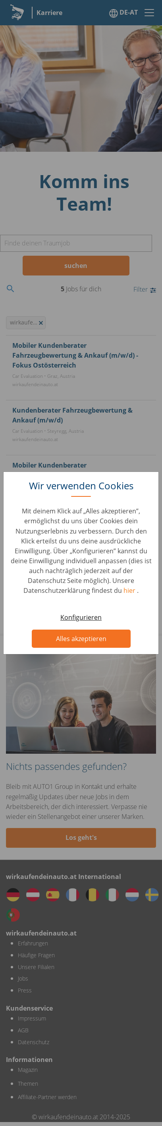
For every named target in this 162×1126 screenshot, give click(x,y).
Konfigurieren (81, 617)
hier (130, 590)
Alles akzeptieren (81, 638)
